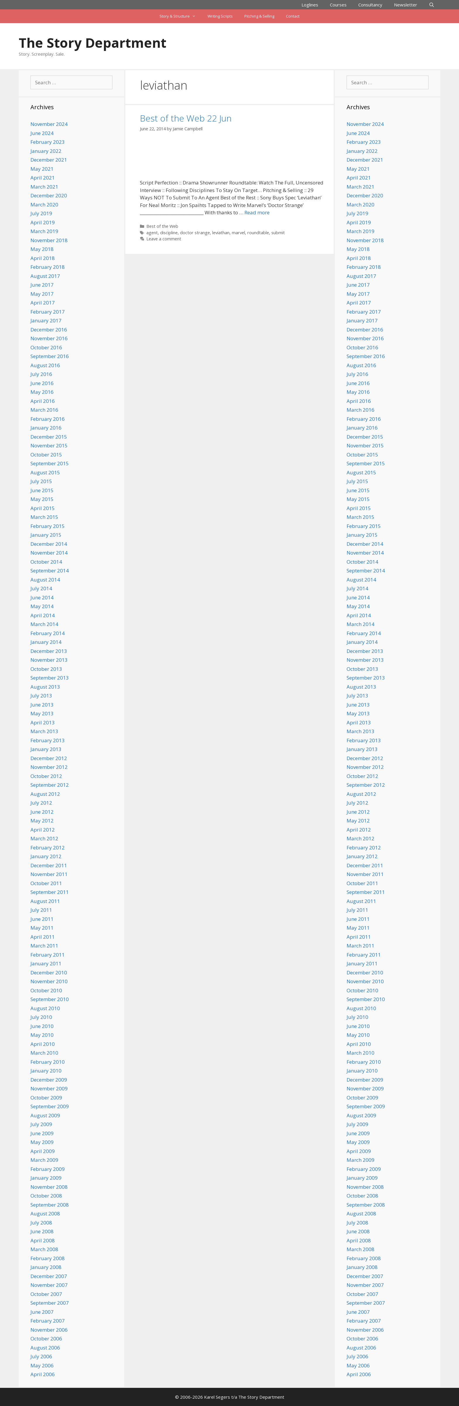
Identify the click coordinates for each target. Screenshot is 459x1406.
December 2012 (48, 758)
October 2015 (46, 454)
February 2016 (47, 418)
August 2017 (45, 276)
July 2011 (41, 909)
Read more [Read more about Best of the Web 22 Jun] (257, 212)
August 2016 (45, 365)
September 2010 (49, 999)
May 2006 (42, 1365)
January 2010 (45, 1070)
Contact (292, 16)
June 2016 (42, 383)
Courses (338, 5)
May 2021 (42, 168)
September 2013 (49, 677)
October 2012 (46, 776)
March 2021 (44, 186)
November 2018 (49, 240)
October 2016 (46, 347)
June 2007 (42, 1311)
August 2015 (45, 472)
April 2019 (42, 222)
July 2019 (41, 213)
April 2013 (42, 722)
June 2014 (42, 597)
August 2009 (45, 1115)
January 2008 (45, 1267)
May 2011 (42, 927)
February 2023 (47, 141)
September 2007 (49, 1302)
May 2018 (42, 249)
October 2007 (46, 1294)
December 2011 (48, 865)
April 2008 (42, 1240)
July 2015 (41, 481)
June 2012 (42, 811)
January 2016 (45, 427)
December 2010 (48, 972)
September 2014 (49, 570)
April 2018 (42, 258)
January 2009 (45, 1177)
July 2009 (41, 1124)
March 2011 (44, 945)
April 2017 (42, 302)
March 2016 (44, 409)
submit (278, 232)
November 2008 (49, 1186)
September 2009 (49, 1106)
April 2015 (42, 508)
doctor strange (195, 232)
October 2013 (46, 669)
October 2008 (46, 1195)
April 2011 (42, 936)
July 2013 (41, 695)
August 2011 (45, 901)
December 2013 (48, 651)
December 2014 (48, 543)
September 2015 (49, 463)
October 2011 (46, 883)
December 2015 (48, 436)
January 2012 (45, 856)
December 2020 (48, 195)
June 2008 (42, 1231)
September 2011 (49, 892)
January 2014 (45, 642)
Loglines (310, 5)
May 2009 (42, 1142)
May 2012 (42, 820)
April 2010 (42, 1044)
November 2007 (49, 1285)
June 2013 (42, 704)
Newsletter (405, 5)
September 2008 (49, 1204)
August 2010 (45, 1008)
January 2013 (45, 749)
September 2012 (49, 784)
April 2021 (42, 177)
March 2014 (44, 624)
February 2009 (47, 1169)
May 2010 (42, 1035)
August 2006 (45, 1347)
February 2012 (47, 847)
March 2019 (44, 231)
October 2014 (46, 561)
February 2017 (47, 311)
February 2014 (47, 633)
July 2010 (41, 1017)
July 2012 (41, 802)
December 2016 (48, 329)
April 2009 (42, 1151)
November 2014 (49, 552)
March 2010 (44, 1052)
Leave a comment (163, 239)
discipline (169, 232)
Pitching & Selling (259, 16)
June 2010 (42, 1026)
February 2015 (47, 526)
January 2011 (45, 963)
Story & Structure (180, 16)
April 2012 (42, 829)
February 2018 (47, 267)
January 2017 (45, 320)
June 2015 (42, 490)
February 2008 (47, 1258)
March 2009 (44, 1160)
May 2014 (42, 606)
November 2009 (49, 1088)
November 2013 (49, 659)
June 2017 (42, 284)
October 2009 (46, 1097)
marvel (238, 232)
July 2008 (41, 1222)
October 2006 (46, 1338)
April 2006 (42, 1374)
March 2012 (44, 838)
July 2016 (41, 374)
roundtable (258, 232)
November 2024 (49, 124)
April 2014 (42, 615)
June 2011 (42, 919)
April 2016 (42, 401)
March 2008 (44, 1249)
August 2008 (45, 1213)
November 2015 (49, 445)
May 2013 (42, 713)
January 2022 (45, 151)
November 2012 (49, 767)
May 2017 (42, 293)
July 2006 (41, 1356)
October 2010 (46, 990)
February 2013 (47, 740)
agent (152, 232)
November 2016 (49, 338)
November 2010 (49, 981)
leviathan (221, 232)
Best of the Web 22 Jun (186, 118)
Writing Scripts (220, 16)
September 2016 (49, 356)
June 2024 (42, 133)
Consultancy (370, 5)
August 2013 (45, 686)
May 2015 (42, 499)
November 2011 (49, 874)
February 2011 (47, 954)
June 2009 (42, 1133)
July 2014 (41, 588)
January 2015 (45, 534)
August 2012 (45, 794)
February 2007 (47, 1320)
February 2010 (47, 1061)
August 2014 (45, 579)
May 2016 (42, 392)
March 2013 (44, 731)
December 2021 (48, 159)
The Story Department (92, 43)
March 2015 (44, 517)
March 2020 (44, 204)
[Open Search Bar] (431, 4)
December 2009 (48, 1079)
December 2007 (48, 1276)
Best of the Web (162, 226)
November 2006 (49, 1329)
